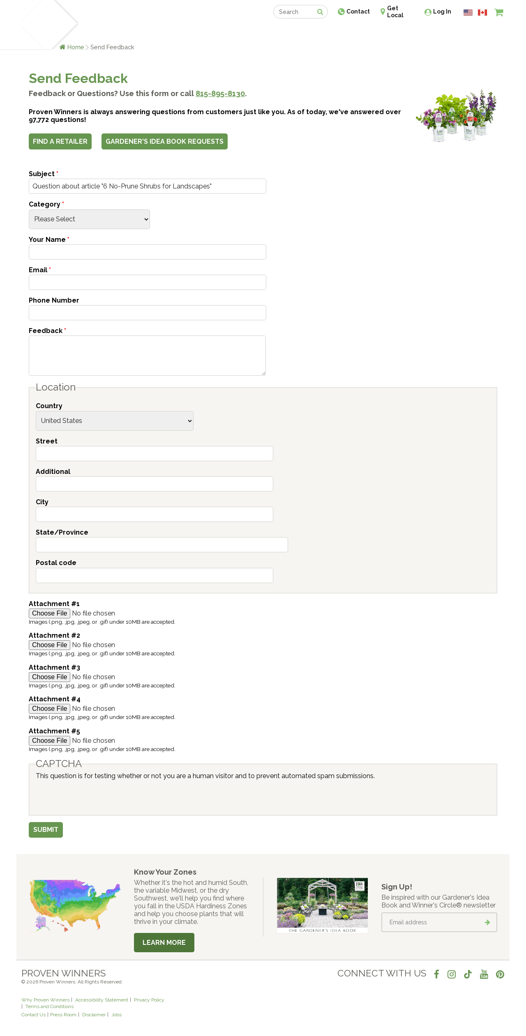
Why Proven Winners (45, 1000)
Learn (120, 32)
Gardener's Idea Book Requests (165, 141)
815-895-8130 (220, 93)
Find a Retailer (218, 32)
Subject (43, 174)
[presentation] (98, 796)
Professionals (325, 32)
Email (40, 270)
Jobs (116, 1015)
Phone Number (54, 300)
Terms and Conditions (49, 1006)
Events (284, 32)
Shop (257, 32)
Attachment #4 (55, 699)
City (42, 502)
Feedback (47, 331)
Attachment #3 (54, 667)
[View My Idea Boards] (484, 33)
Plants (93, 32)
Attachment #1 (54, 604)
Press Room (63, 1015)
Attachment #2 (54, 635)
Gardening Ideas (163, 32)
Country (49, 406)
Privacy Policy (149, 1000)
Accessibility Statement (101, 1000)
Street (47, 441)
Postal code (56, 563)
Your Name (49, 239)
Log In (442, 11)
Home (75, 47)
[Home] (31, 24)
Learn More (164, 942)
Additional (53, 472)
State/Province (62, 532)
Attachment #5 (54, 731)
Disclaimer (94, 1015)
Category (46, 204)
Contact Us (33, 1015)
